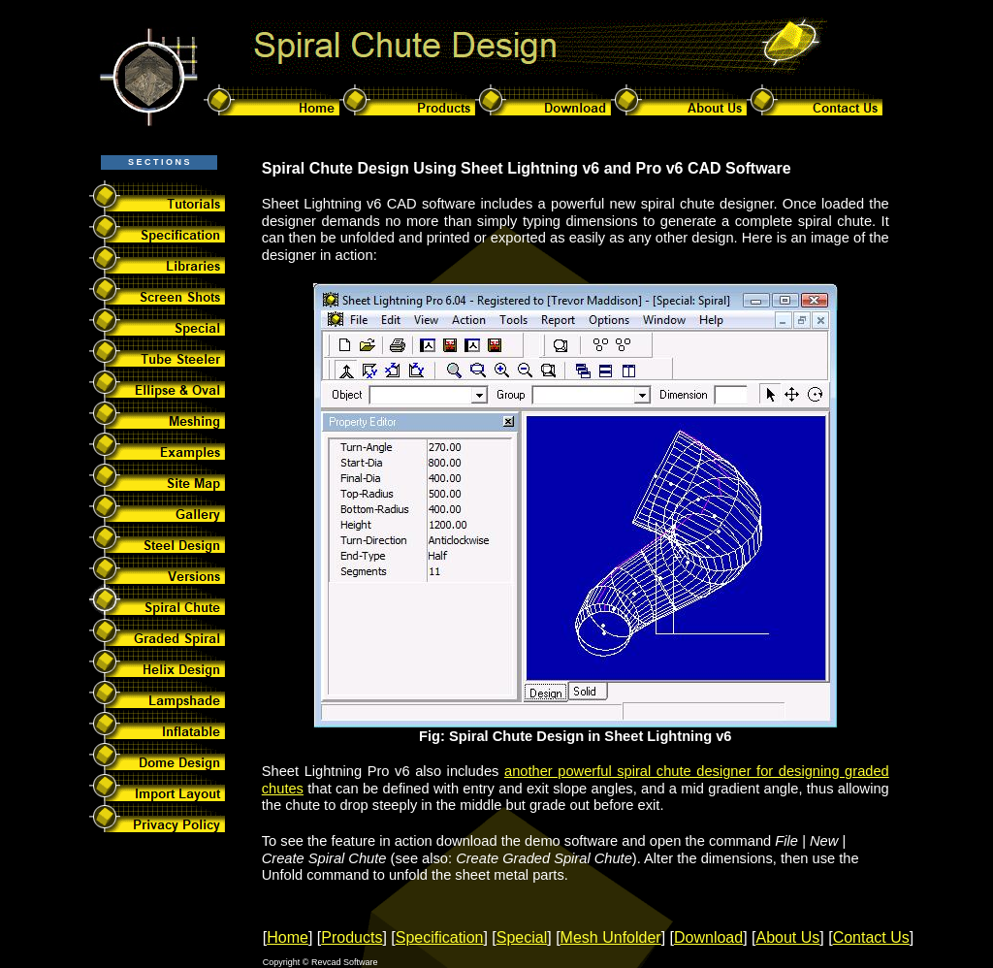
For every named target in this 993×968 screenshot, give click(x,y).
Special (521, 937)
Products (351, 937)
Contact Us (871, 937)
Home (287, 937)
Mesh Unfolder (611, 937)
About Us (788, 937)
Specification (440, 937)
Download (708, 937)
